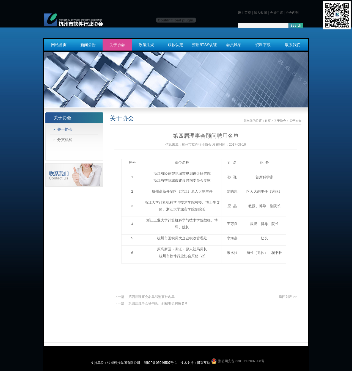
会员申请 (276, 13)
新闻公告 (88, 45)
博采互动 (203, 363)
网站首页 (59, 45)
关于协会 (117, 45)
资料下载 (263, 45)
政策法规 (146, 45)
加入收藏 (260, 13)
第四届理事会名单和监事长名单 (151, 297)
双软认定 (175, 45)
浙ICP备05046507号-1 (161, 363)
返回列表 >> (288, 297)
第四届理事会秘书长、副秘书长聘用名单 (158, 303)
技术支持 (187, 363)
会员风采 (233, 45)
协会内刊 (292, 13)
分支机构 (65, 139)
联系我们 (293, 45)
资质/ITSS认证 (204, 45)
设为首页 (244, 13)
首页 (268, 120)
